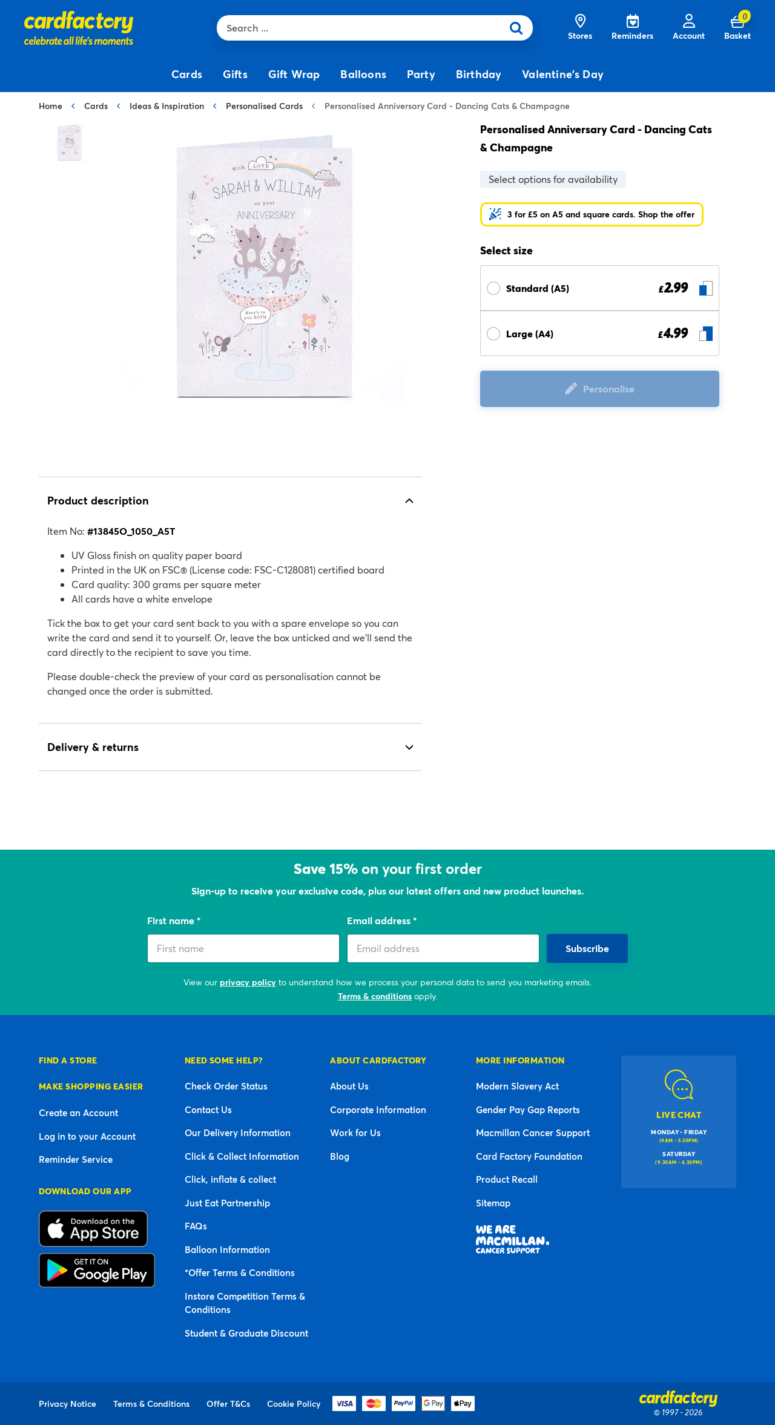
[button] (592, 214)
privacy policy (248, 982)
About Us (349, 1086)
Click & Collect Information (242, 1156)
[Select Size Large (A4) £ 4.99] (599, 333)
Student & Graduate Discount (246, 1333)
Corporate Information (378, 1109)
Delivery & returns (93, 746)
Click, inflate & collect (230, 1179)
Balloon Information (227, 1249)
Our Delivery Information (238, 1132)
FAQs (196, 1226)
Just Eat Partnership (227, 1203)
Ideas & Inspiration (167, 105)
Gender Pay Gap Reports (528, 1109)
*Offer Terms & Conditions (240, 1272)
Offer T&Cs (228, 1403)
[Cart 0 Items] (737, 28)
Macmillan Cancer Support (533, 1132)
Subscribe (587, 948)
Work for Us (355, 1132)
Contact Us (208, 1109)
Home (50, 105)
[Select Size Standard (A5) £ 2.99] (599, 288)
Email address (380, 920)
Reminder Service (76, 1159)
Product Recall (507, 1179)
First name (172, 920)
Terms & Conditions (151, 1403)
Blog (339, 1156)
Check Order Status (226, 1086)
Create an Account (78, 1112)
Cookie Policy (293, 1403)
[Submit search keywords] (520, 28)
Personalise (609, 388)
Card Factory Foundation (529, 1156)
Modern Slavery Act (517, 1086)
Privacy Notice (67, 1403)
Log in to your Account (87, 1136)
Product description (98, 500)
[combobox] (362, 28)
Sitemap (493, 1203)
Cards (96, 105)
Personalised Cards (264, 105)
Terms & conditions (375, 996)
